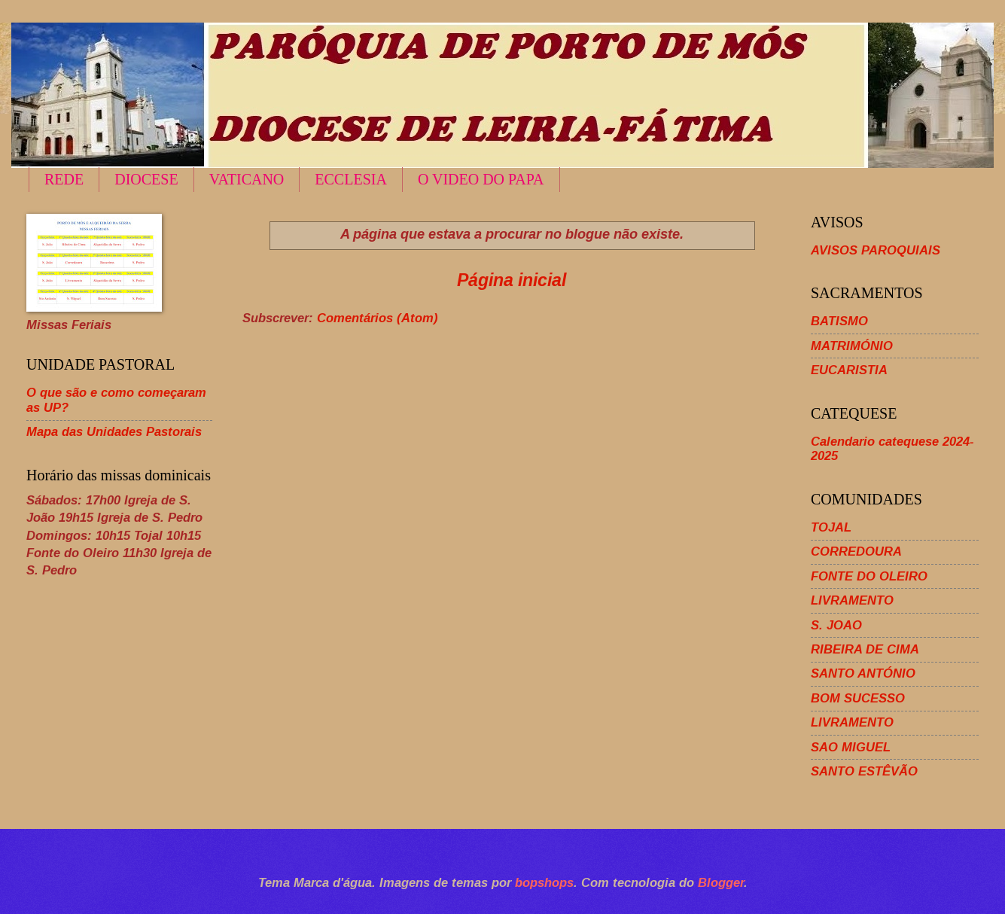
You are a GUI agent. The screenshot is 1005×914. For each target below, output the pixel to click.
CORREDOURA (856, 551)
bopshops (544, 883)
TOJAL (831, 527)
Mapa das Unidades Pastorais (114, 432)
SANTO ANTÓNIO (863, 673)
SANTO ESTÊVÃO (864, 771)
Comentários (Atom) (377, 318)
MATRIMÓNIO (852, 346)
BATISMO (839, 321)
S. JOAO (836, 625)
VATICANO (247, 179)
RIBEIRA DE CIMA (865, 649)
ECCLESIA (351, 179)
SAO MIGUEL (851, 747)
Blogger (721, 883)
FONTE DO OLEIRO (869, 576)
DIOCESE (146, 179)
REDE (64, 179)
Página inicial (511, 280)
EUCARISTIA (849, 370)
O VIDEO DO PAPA (481, 179)
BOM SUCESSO (858, 698)
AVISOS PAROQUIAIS (875, 250)
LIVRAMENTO (852, 600)
